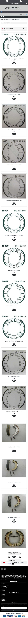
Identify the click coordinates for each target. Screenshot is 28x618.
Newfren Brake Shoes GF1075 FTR (14, 482)
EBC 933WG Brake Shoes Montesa (14, 94)
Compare (3, 599)
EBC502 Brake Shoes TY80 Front (14, 376)
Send (14, 610)
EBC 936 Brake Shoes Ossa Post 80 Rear (14, 165)
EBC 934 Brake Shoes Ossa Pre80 (14, 129)
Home (2, 19)
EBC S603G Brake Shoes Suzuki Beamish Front (14, 341)
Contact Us (3, 589)
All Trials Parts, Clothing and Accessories (11, 19)
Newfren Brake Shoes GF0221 (14, 446)
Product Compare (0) (9, 28)
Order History (3, 595)
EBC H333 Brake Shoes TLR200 (14, 270)
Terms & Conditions (4, 587)
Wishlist (2, 598)
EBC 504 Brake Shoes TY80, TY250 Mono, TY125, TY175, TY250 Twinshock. (14, 59)
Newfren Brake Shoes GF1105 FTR (14, 517)
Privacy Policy (3, 586)
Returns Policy (3, 600)
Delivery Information (5, 585)
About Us (3, 583)
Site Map (3, 590)
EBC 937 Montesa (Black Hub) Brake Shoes (14, 200)
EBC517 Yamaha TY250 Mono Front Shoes (14, 411)
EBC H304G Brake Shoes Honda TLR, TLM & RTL (14, 235)
